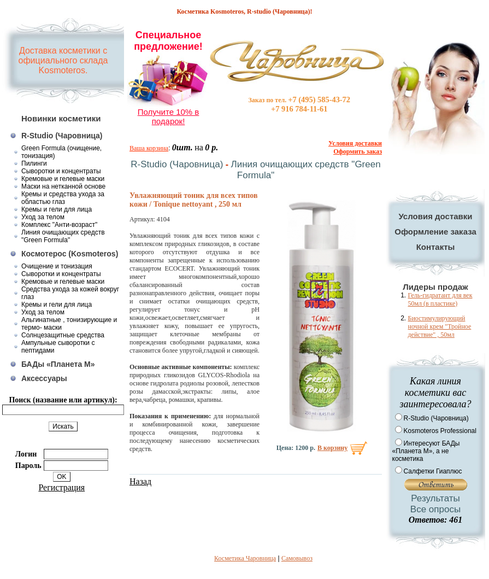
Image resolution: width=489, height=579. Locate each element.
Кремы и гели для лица (56, 209)
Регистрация (61, 487)
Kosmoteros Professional (440, 431)
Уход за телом (42, 217)
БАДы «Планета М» (58, 364)
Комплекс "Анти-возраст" (59, 225)
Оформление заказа (435, 231)
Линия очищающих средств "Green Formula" (63, 236)
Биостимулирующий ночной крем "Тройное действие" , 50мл (440, 326)
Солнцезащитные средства (62, 335)
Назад (140, 481)
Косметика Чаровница (245, 558)
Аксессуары (44, 378)
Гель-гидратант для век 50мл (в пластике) (440, 299)
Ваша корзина (148, 148)
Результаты (435, 498)
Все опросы (435, 509)
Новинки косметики (61, 118)
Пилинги (34, 163)
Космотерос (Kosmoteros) (69, 253)
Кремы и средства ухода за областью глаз (62, 198)
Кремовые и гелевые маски (62, 179)
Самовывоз (297, 558)
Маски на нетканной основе (63, 186)
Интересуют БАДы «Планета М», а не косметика (426, 451)
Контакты (435, 247)
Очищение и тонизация (56, 266)
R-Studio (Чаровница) (62, 135)
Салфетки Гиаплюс (433, 471)
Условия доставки (435, 216)
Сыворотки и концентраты (61, 171)
